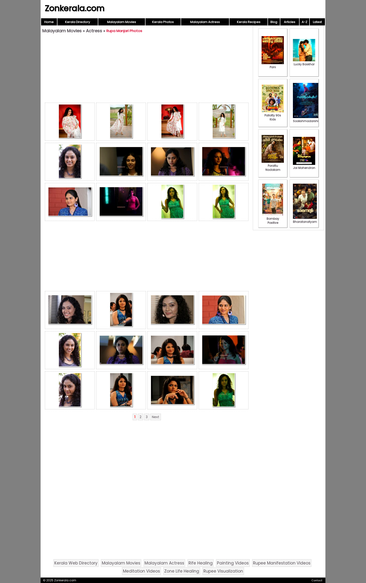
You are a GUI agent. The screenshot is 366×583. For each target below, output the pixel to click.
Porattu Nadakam (273, 166)
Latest (317, 22)
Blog (273, 22)
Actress (94, 31)
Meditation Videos (141, 571)
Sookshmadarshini (307, 119)
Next (155, 417)
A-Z (304, 22)
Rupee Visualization (223, 571)
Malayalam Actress (205, 22)
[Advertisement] (146, 69)
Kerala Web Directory (76, 563)
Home (49, 22)
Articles (289, 22)
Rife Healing (200, 563)
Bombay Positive (273, 219)
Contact (316, 580)
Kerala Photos (163, 22)
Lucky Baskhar (304, 62)
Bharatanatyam (305, 220)
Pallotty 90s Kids (273, 115)
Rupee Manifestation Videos (281, 563)
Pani (273, 65)
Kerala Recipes (248, 22)
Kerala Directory (77, 22)
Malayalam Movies (121, 22)
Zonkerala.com (74, 8)
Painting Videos (233, 563)
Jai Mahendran (304, 166)
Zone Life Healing (181, 571)
